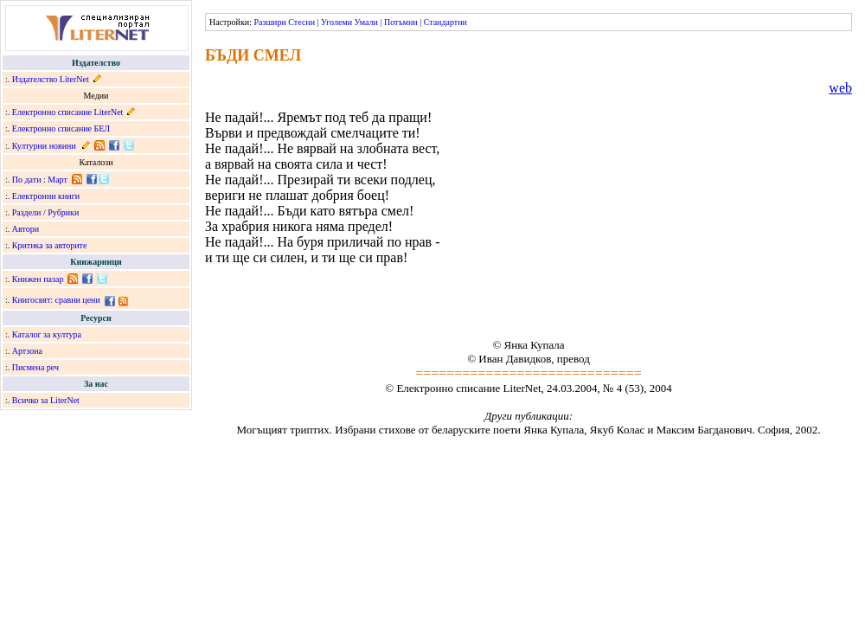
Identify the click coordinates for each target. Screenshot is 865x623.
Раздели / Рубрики (46, 212)
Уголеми (336, 22)
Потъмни (401, 22)
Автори (25, 229)
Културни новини (44, 146)
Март (57, 179)
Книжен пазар (38, 279)
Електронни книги (46, 196)
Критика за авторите (49, 245)
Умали (366, 22)
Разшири (269, 22)
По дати (27, 179)
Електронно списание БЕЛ (61, 128)
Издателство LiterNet (50, 79)
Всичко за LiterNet (46, 400)
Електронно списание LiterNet (68, 112)
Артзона (27, 351)
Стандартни (445, 22)
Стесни (301, 22)
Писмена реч (35, 367)
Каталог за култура (46, 334)
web (840, 87)
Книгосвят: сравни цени (56, 300)
